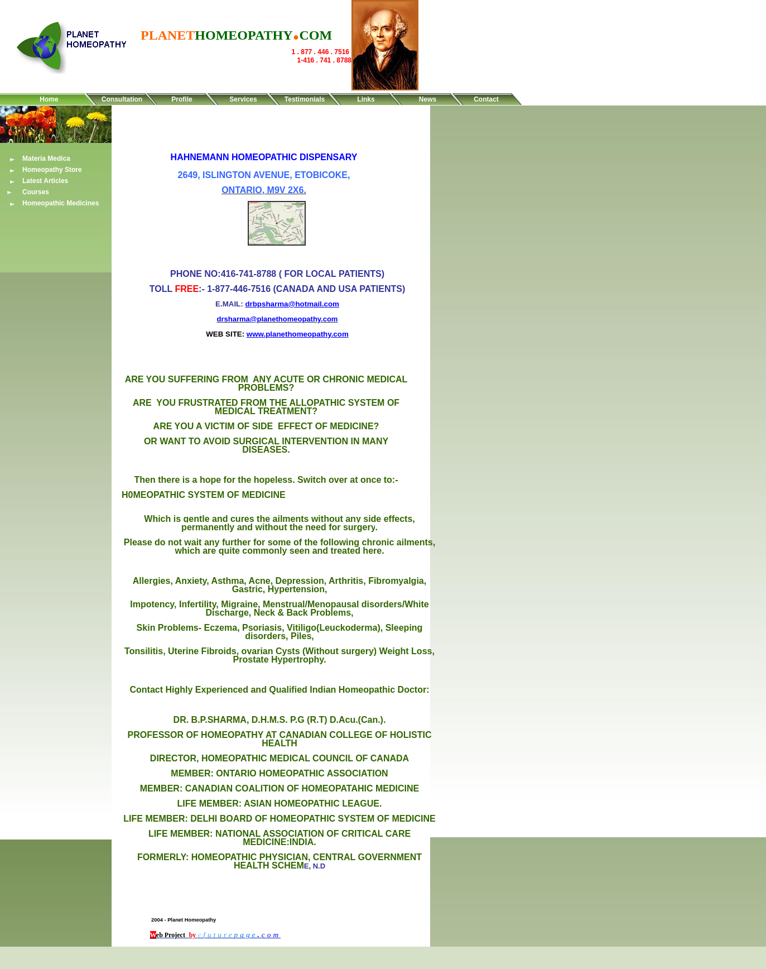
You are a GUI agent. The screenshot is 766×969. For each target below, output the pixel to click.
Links (365, 99)
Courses (35, 192)
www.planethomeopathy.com (298, 334)
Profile (181, 99)
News (427, 99)
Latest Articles (45, 181)
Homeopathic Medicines (60, 203)
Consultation (122, 99)
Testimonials (305, 99)
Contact (486, 99)
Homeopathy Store (52, 170)
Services (243, 99)
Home (49, 99)
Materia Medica (46, 158)
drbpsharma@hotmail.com (292, 304)
